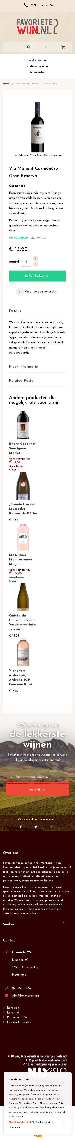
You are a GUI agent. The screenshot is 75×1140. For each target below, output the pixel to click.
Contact (10, 940)
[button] (37, 292)
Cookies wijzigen (45, 1122)
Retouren (13, 1008)
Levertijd (13, 1012)
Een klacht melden (19, 1022)
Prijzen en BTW (17, 1017)
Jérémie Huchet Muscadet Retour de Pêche (23, 509)
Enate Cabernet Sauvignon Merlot (22, 448)
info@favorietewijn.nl (25, 995)
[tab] (37, 311)
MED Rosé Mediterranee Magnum (20, 559)
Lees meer (14, 1127)
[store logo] (37, 26)
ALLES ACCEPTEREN (21, 1122)
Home (6, 84)
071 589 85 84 (21, 988)
